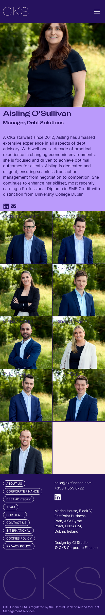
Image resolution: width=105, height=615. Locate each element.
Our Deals (15, 515)
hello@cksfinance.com (73, 483)
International (18, 530)
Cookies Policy (19, 538)
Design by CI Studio (71, 542)
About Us (14, 483)
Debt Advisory (18, 499)
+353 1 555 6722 (69, 488)
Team (10, 507)
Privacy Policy (18, 546)
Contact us (16, 523)
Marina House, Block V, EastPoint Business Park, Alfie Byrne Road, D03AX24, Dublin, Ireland (73, 521)
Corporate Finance (22, 491)
